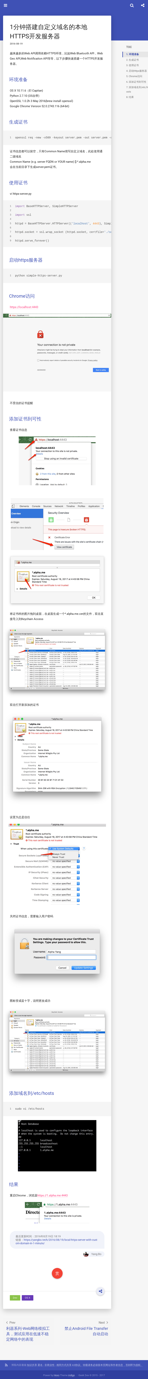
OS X (27, 1296)
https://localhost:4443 (24, 307)
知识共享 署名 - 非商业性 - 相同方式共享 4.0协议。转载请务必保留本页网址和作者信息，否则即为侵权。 (85, 1363)
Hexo (56, 1373)
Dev (15, 1296)
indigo (71, 1373)
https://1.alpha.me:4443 (52, 1194)
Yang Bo (92, 1252)
